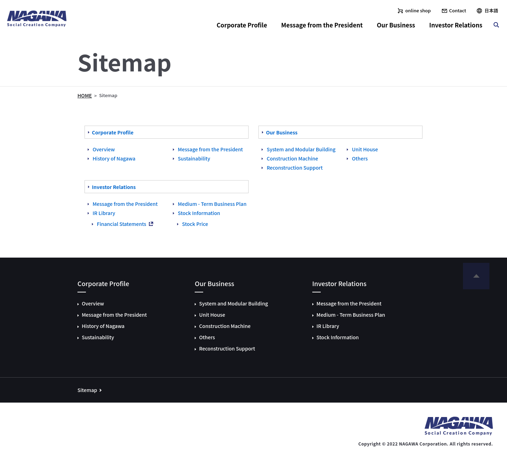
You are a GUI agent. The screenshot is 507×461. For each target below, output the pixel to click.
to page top (476, 278)
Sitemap (87, 389)
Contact (457, 10)
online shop (418, 10)
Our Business (396, 24)
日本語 (491, 10)
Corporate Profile (242, 24)
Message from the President (322, 24)
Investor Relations (455, 24)
